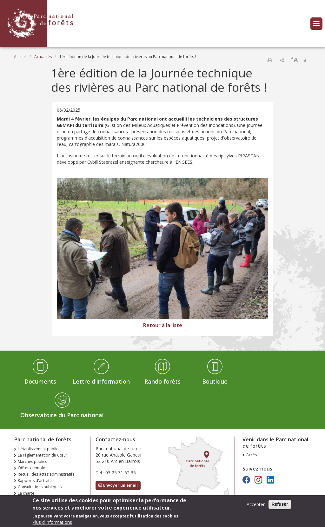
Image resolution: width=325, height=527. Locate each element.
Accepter (256, 506)
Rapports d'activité (35, 480)
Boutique (215, 381)
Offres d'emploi (32, 468)
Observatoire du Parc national (62, 415)
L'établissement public (38, 448)
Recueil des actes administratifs (46, 474)
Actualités (43, 56)
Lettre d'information (101, 381)
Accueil (20, 56)
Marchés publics (32, 461)
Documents (40, 381)
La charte (26, 493)
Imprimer (270, 60)
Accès (251, 455)
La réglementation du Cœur (42, 455)
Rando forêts (162, 381)
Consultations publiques (40, 487)
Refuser (279, 506)
